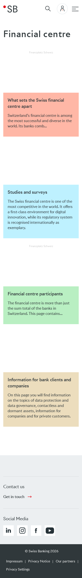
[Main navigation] (75, 9)
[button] (8, 530)
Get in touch (13, 496)
